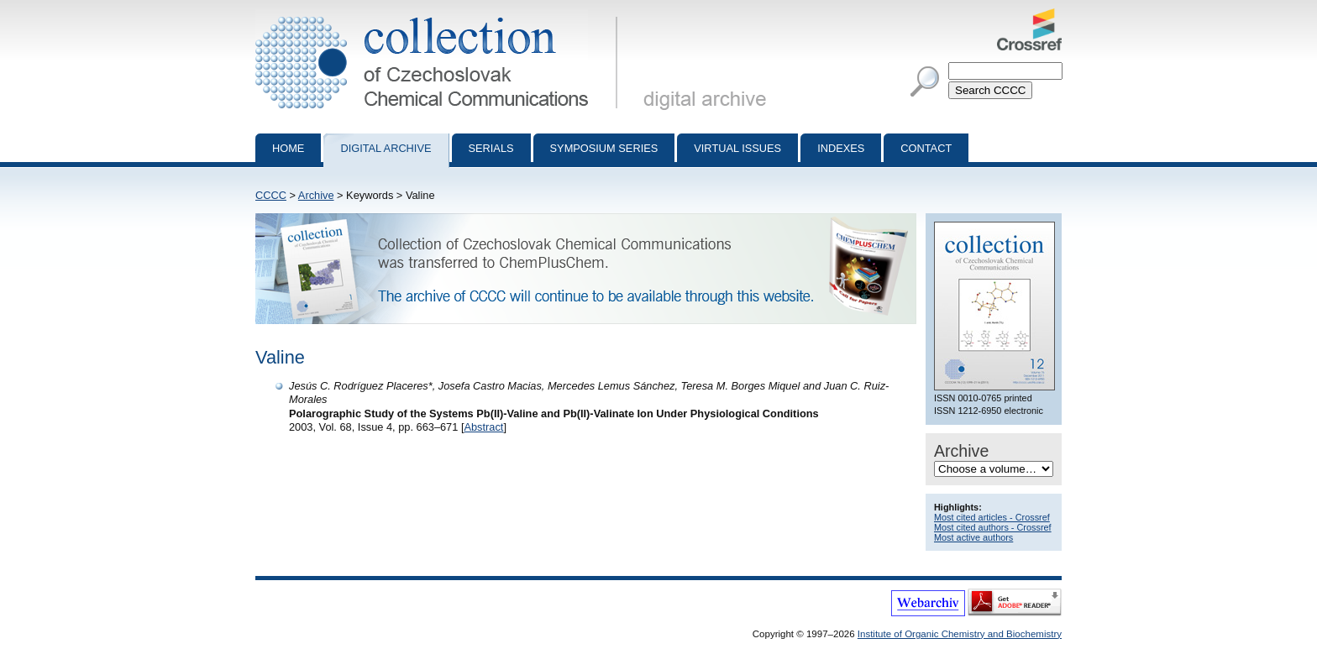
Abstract (483, 427)
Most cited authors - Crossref (993, 527)
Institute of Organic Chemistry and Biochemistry (960, 634)
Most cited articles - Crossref (992, 517)
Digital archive (385, 148)
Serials (491, 148)
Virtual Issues (737, 148)
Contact (926, 148)
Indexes (840, 148)
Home (288, 148)
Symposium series (604, 148)
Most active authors (973, 537)
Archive (316, 195)
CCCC (270, 195)
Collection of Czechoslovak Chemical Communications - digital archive (439, 15)
